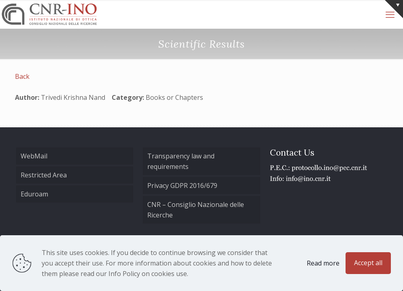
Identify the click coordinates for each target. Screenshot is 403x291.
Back (22, 76)
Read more (323, 263)
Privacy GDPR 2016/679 (182, 185)
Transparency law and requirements (180, 161)
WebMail (34, 156)
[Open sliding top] (394, 9)
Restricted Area (44, 175)
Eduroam (34, 194)
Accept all (368, 262)
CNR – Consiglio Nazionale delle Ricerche (195, 209)
